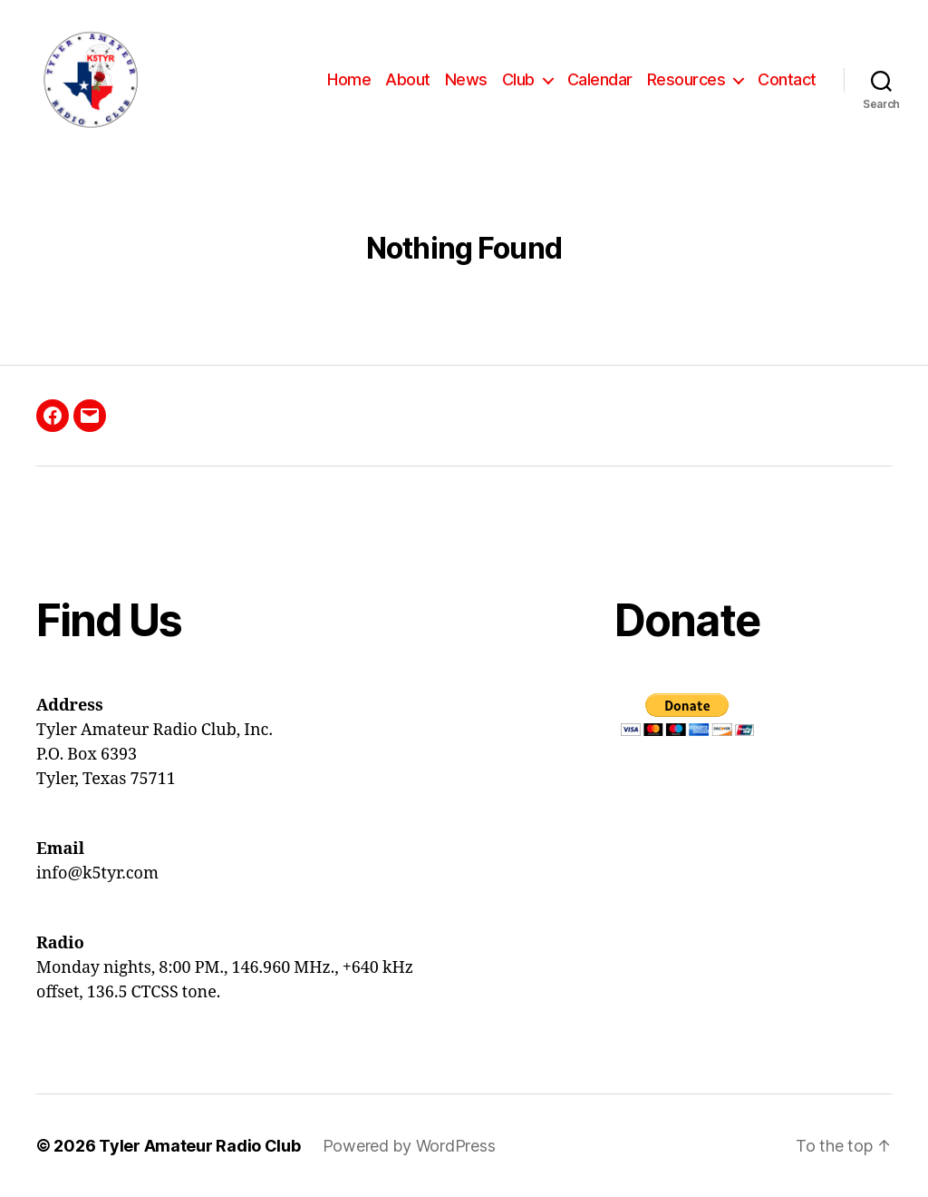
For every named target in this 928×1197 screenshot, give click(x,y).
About (407, 79)
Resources (686, 79)
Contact (787, 79)
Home (349, 79)
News (466, 79)
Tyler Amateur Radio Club (200, 1145)
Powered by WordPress (409, 1145)
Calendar (600, 79)
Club (518, 79)
